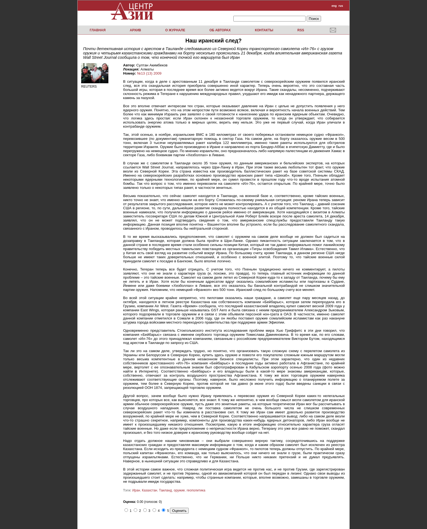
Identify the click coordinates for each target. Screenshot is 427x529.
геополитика (196, 490)
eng (334, 5)
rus (340, 5)
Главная (97, 30)
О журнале (175, 30)
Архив (135, 30)
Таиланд (165, 490)
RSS (300, 30)
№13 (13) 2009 (149, 73)
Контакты (264, 30)
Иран (136, 490)
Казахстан (149, 490)
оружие (179, 490)
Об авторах (220, 30)
